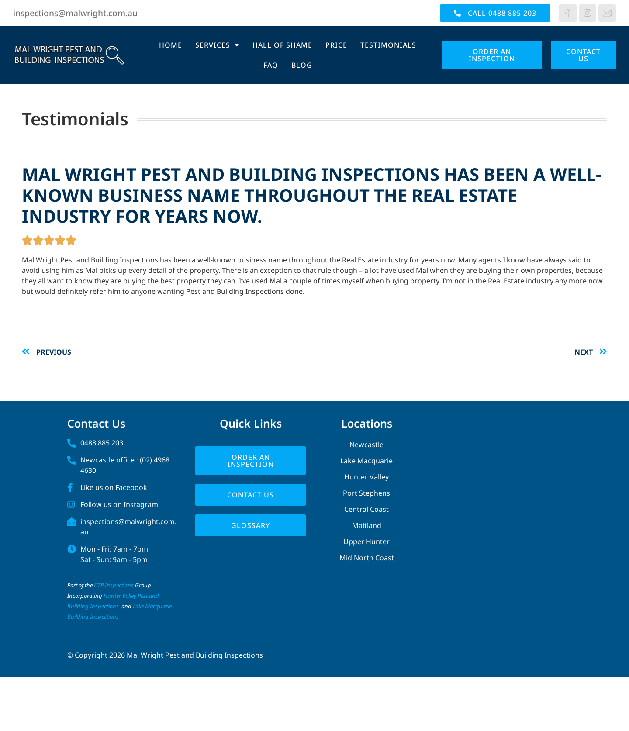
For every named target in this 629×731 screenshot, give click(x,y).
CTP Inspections (114, 585)
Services (217, 45)
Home (170, 45)
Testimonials (388, 45)
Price (336, 45)
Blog (301, 65)
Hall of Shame (282, 45)
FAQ (270, 65)
